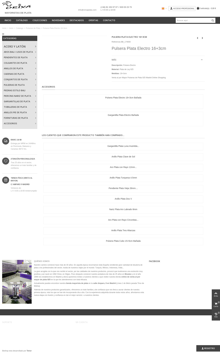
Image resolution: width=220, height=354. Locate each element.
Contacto (109, 20)
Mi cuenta (81, 328)
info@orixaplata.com (87, 10)
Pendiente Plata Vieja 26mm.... (123, 188)
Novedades (58, 20)
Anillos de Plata (13, 68)
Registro (208, 348)
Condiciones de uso (12, 331)
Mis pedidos (82, 331)
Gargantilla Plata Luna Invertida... (123, 146)
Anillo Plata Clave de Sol (123, 156)
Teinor (29, 351)
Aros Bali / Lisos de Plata (18, 51)
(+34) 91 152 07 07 (109, 7)
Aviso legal (8, 328)
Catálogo (22, 20)
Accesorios (10, 123)
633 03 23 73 (126, 7)
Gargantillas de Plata (17, 101)
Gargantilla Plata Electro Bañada (123, 115)
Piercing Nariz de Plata (17, 95)
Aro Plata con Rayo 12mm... (123, 167)
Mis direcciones (84, 334)
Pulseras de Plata (33, 28)
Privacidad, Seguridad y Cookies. (17, 337)
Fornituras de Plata (16, 117)
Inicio (8, 20)
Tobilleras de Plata (15, 106)
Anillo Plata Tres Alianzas (123, 230)
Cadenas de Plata (14, 73)
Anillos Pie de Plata (15, 112)
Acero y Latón (15, 46)
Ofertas (93, 20)
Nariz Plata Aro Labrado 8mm (123, 209)
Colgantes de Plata (15, 62)
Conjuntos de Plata (16, 79)
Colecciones (40, 20)
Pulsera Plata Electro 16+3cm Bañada (123, 97)
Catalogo (19, 28)
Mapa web (8, 340)
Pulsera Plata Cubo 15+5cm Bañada (123, 241)
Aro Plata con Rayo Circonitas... (123, 220)
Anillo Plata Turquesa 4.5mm (123, 177)
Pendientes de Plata (16, 57)
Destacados (77, 20)
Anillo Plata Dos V (123, 199)
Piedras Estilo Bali (14, 90)
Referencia (116, 42)
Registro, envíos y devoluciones (17, 334)
